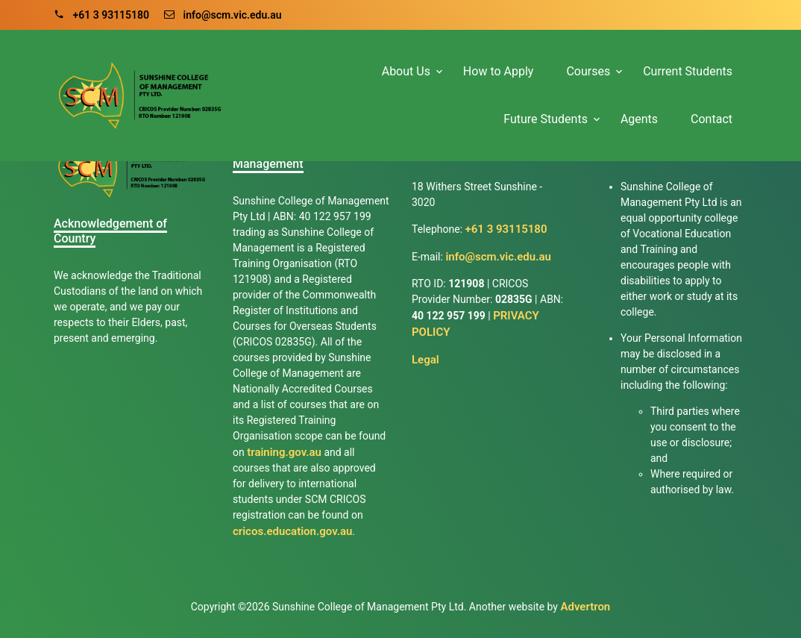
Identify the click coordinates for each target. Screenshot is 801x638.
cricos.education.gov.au (292, 531)
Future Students (545, 119)
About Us (406, 71)
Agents (639, 119)
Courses (588, 71)
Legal (425, 359)
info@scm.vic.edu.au (223, 15)
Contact (711, 119)
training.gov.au (284, 452)
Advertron (585, 606)
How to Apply (498, 71)
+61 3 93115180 (101, 15)
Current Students (687, 71)
